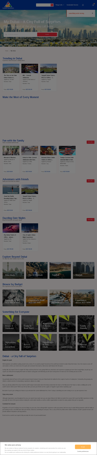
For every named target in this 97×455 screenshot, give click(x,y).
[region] (48, 448)
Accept (83, 447)
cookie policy (63, 452)
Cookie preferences (83, 451)
